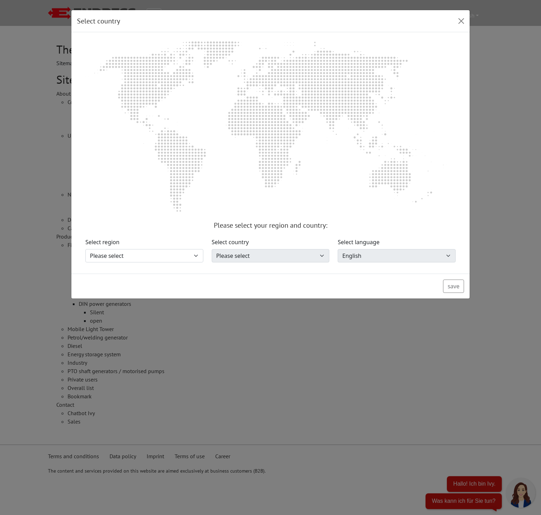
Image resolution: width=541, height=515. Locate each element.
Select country (230, 242)
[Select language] (397, 255)
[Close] (461, 21)
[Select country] (271, 255)
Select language (358, 242)
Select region (102, 242)
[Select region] (144, 255)
